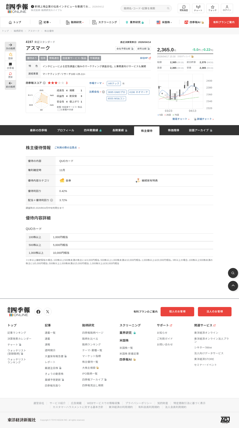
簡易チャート (180, 119)
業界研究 (134, 22)
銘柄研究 (74, 22)
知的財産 (162, 403)
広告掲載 (76, 403)
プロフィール (65, 130)
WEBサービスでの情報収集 (103, 403)
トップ (15, 22)
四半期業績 (91, 130)
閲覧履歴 (184, 8)
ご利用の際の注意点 (66, 147)
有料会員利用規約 (149, 407)
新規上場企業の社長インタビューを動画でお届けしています (63, 6)
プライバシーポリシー (138, 403)
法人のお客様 (215, 311)
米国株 (164, 22)
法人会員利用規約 (175, 407)
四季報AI (194, 22)
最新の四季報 (38, 130)
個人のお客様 (177, 311)
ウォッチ (212, 8)
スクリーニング (104, 22)
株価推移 (173, 130)
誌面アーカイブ (199, 130)
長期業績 (118, 130)
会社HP (144, 58)
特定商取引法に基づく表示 (189, 403)
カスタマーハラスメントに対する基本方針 (78, 407)
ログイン (227, 8)
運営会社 (38, 403)
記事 (45, 22)
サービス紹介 (57, 403)
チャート (198, 8)
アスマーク (33, 31)
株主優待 (146, 130)
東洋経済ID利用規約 (121, 407)
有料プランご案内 (224, 22)
